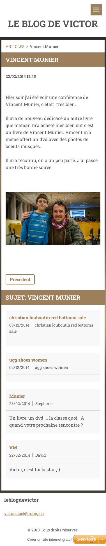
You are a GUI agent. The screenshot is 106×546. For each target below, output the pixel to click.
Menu (96, 9)
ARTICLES (15, 46)
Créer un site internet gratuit (49, 539)
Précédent (20, 279)
